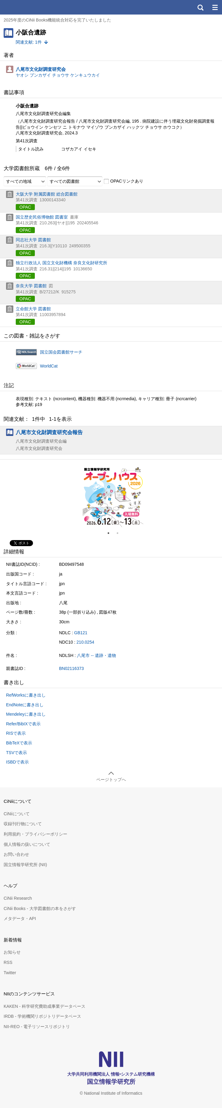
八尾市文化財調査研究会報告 (49, 432)
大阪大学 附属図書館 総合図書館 (47, 194)
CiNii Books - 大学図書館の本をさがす (40, 908)
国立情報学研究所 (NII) (25, 864)
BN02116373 (71, 668)
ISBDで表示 (17, 762)
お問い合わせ (16, 854)
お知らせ (12, 952)
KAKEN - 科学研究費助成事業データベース (44, 1006)
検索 (200, 7)
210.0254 (85, 642)
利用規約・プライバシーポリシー (35, 834)
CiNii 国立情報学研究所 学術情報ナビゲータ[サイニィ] (26, 7)
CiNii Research (18, 898)
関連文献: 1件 (29, 42)
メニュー (214, 7)
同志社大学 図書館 (33, 239)
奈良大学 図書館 (31, 285)
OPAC (25, 207)
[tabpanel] (113, 497)
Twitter (10, 972)
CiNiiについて (17, 813)
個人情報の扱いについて (27, 844)
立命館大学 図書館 (33, 308)
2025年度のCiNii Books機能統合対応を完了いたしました (57, 20)
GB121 (81, 632)
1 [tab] (111, 533)
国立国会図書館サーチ (61, 352)
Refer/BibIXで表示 (23, 723)
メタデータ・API (20, 918)
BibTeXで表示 (19, 742)
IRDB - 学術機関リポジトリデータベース (42, 1016)
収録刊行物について (23, 823)
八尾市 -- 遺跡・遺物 (96, 655)
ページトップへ (111, 779)
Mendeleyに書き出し (26, 714)
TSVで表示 (16, 752)
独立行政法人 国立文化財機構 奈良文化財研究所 (61, 262)
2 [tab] (120, 533)
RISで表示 (16, 733)
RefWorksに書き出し (26, 695)
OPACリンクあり (123, 181)
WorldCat (49, 366)
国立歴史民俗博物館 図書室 (42, 217)
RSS (8, 962)
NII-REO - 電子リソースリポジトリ (37, 1026)
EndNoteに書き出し (25, 704)
